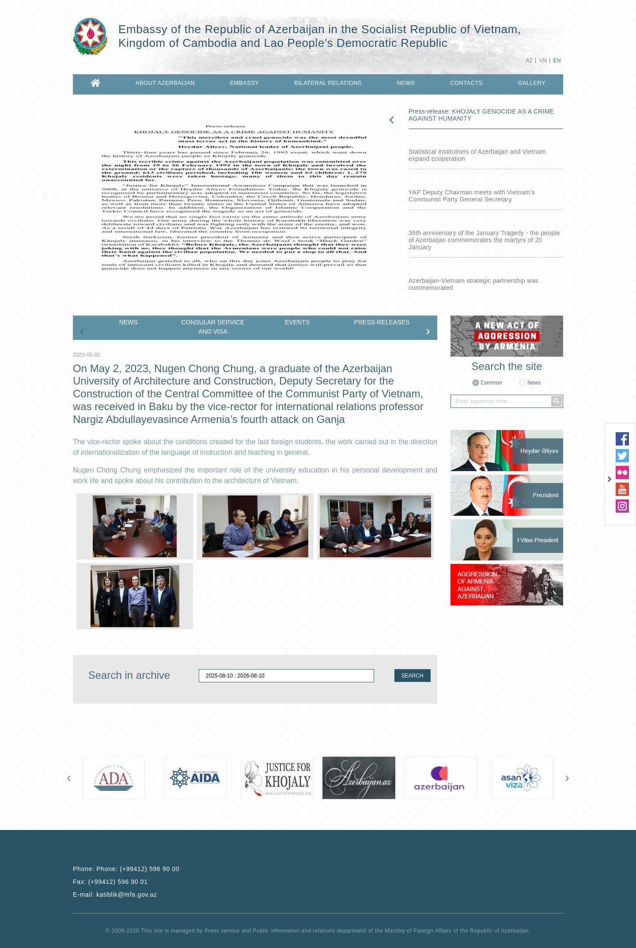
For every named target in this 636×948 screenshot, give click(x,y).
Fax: (110, 881)
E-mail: (115, 894)
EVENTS (297, 322)
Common (491, 383)
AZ (529, 60)
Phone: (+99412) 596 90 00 (137, 868)
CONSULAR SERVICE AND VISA (212, 327)
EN (557, 60)
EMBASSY (244, 83)
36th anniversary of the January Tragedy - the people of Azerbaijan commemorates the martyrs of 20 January (484, 240)
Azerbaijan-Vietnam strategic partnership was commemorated (473, 284)
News (534, 383)
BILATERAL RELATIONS (328, 83)
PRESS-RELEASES (381, 322)
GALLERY (531, 83)
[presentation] (82, 331)
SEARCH (412, 676)
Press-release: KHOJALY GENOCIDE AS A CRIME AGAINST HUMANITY (481, 115)
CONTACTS (466, 83)
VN (543, 60)
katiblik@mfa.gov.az (126, 894)
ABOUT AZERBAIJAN (165, 83)
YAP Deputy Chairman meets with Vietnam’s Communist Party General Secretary (472, 196)
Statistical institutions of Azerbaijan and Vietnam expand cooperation (477, 155)
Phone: (126, 868)
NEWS (406, 83)
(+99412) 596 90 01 (118, 881)
